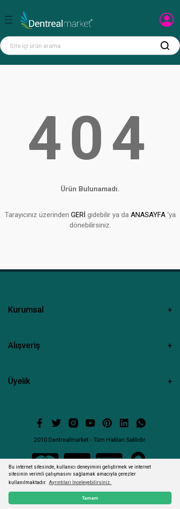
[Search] (90, 45)
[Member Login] (167, 22)
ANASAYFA (148, 215)
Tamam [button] (90, 498)
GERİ (78, 215)
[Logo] (57, 20)
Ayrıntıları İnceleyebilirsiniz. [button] (80, 482)
